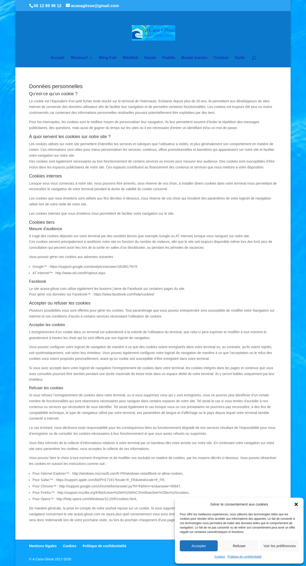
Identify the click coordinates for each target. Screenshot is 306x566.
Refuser (239, 546)
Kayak (150, 58)
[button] (296, 504)
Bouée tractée (194, 58)
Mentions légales (43, 546)
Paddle (168, 58)
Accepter (199, 546)
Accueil (57, 58)
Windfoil (130, 58)
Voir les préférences (279, 546)
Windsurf (79, 58)
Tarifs (240, 58)
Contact (221, 58)
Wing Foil (107, 58)
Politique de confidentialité (244, 556)
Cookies (220, 556)
